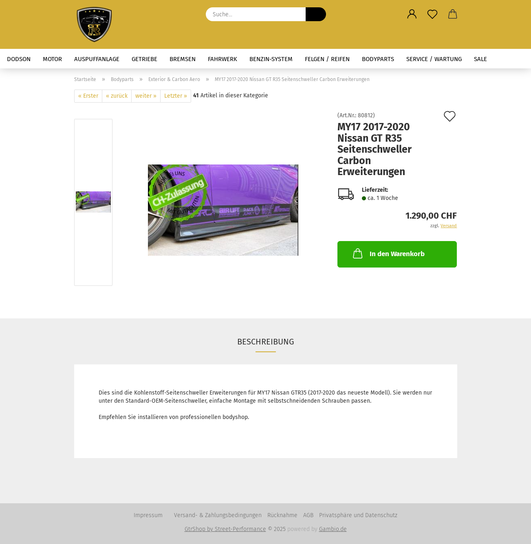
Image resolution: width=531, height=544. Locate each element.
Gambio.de (333, 529)
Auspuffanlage (96, 59)
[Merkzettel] (432, 14)
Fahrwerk (222, 59)
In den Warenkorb (388, 253)
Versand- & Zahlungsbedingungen (218, 515)
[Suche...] (316, 14)
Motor (52, 59)
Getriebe (144, 59)
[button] (412, 14)
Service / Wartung (434, 59)
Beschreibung (265, 342)
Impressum (148, 515)
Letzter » (175, 95)
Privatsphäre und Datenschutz (358, 515)
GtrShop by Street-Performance (225, 529)
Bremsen (183, 59)
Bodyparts (378, 59)
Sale (480, 59)
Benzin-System (271, 59)
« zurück (117, 95)
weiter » (145, 95)
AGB (308, 515)
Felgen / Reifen (327, 59)
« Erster (88, 95)
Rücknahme (282, 515)
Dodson (19, 59)
